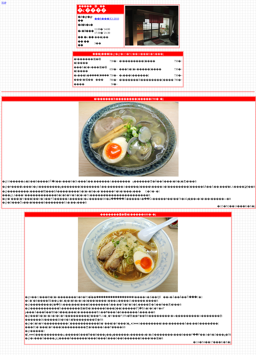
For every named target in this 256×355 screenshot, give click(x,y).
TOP (3, 2)
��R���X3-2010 (106, 18)
